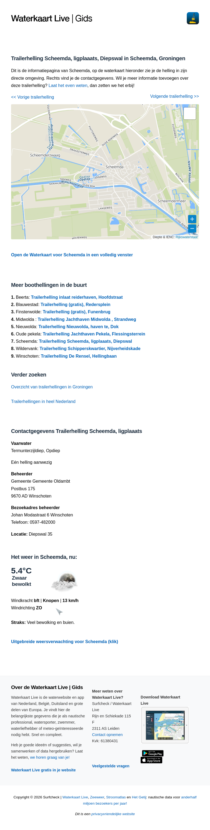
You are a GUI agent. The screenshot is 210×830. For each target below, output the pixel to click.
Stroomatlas (116, 797)
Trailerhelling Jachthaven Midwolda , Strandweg (87, 319)
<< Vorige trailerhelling (32, 97)
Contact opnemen (107, 734)
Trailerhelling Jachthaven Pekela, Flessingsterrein (94, 334)
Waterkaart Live (75, 797)
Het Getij (139, 797)
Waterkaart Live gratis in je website (43, 770)
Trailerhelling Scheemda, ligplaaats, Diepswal (85, 341)
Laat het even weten (68, 85)
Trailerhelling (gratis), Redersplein (75, 304)
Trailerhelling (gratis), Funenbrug (76, 312)
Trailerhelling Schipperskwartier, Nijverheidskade (90, 348)
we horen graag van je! (49, 757)
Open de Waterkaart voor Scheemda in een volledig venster (72, 255)
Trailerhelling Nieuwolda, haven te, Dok (78, 326)
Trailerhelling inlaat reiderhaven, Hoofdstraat (77, 297)
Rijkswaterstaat (187, 237)
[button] (190, 113)
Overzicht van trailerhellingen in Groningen (52, 387)
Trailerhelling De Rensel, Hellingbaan (79, 356)
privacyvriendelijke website (113, 814)
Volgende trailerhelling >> (174, 96)
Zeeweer (97, 797)
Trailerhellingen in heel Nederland (43, 401)
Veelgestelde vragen (110, 766)
